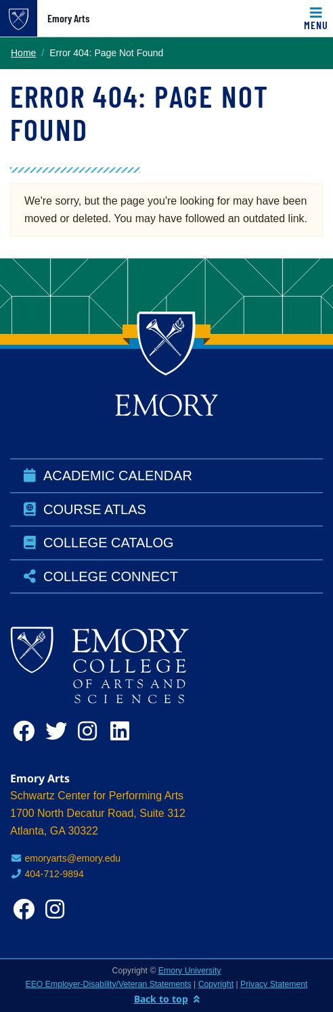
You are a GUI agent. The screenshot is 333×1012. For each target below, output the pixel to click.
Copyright (216, 984)
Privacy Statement (273, 984)
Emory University (189, 970)
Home (23, 52)
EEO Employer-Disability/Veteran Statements (109, 984)
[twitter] (59, 731)
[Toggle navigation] (316, 18)
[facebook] (26, 731)
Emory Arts (68, 18)
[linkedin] (124, 731)
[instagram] (91, 731)
